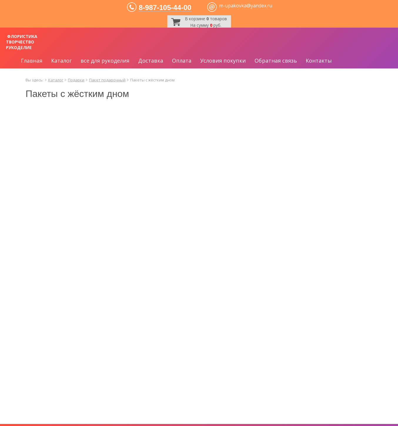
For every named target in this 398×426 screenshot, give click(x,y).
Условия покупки (223, 60)
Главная (31, 60)
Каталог (61, 60)
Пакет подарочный (107, 80)
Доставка (150, 60)
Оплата (181, 60)
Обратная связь (276, 60)
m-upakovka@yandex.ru (245, 5)
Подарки (76, 80)
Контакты (319, 60)
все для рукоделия (105, 60)
